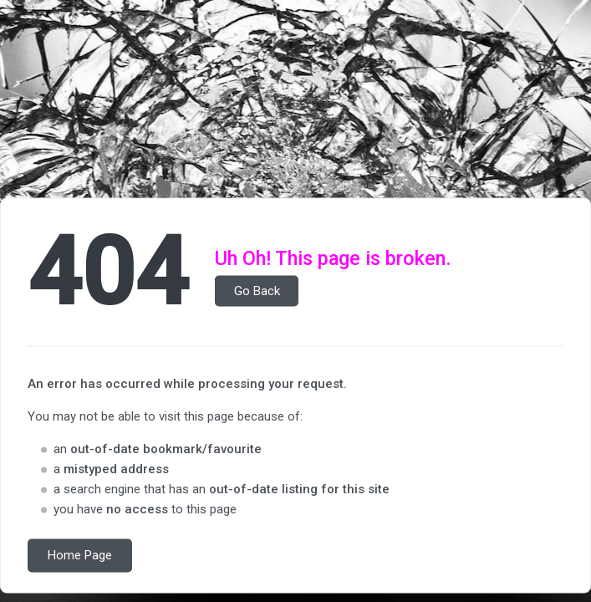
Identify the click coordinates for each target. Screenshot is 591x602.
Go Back (257, 290)
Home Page (80, 556)
